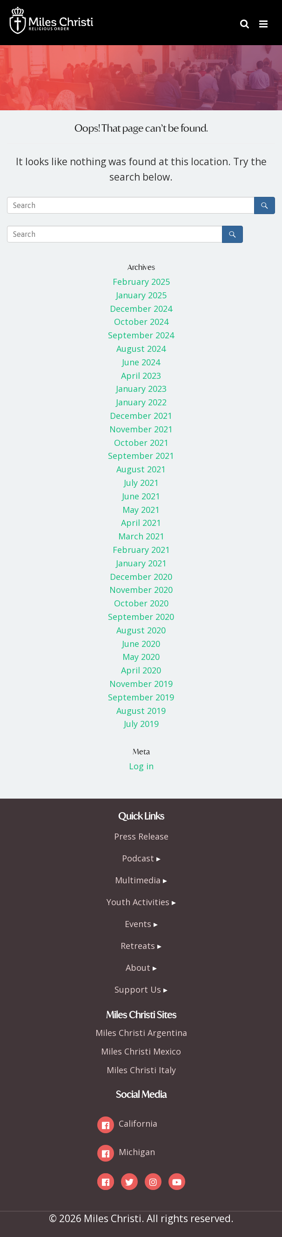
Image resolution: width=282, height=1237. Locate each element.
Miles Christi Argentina (141, 1032)
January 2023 (141, 388)
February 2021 (141, 549)
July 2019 (141, 723)
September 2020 (141, 616)
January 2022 (141, 402)
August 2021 (141, 469)
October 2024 (141, 321)
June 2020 (141, 643)
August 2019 (141, 710)
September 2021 (141, 455)
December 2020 (141, 576)
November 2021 (141, 429)
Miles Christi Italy (141, 1070)
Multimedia (138, 880)
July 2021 (141, 482)
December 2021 (141, 415)
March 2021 (141, 536)
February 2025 (141, 281)
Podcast (138, 858)
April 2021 (141, 522)
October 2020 (141, 603)
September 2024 (141, 335)
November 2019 (141, 683)
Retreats (138, 945)
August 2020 (141, 630)
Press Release (141, 836)
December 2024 (141, 308)
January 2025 (141, 295)
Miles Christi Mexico (141, 1051)
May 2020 (141, 656)
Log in (141, 766)
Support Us (137, 989)
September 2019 (141, 697)
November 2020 (141, 589)
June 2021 (141, 496)
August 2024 (141, 348)
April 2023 (141, 375)
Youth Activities (138, 902)
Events (138, 923)
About (138, 967)
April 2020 (141, 670)
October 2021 (141, 442)
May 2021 (141, 509)
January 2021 (141, 563)
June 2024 (141, 362)
